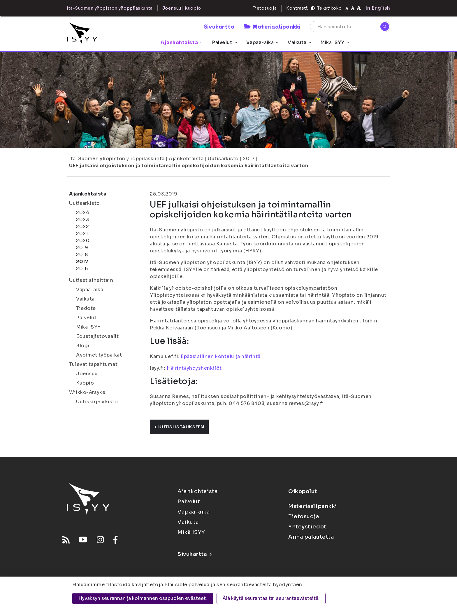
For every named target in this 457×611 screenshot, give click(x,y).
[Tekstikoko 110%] (352, 8)
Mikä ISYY (334, 42)
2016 (82, 269)
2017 (248, 159)
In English (377, 8)
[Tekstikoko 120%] (359, 8)
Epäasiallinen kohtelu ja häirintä (220, 356)
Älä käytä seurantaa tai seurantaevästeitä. (271, 598)
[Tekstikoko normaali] (347, 8)
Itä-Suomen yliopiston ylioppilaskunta (117, 159)
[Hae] (384, 26)
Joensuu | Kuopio (181, 8)
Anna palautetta (311, 537)
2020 (82, 241)
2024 (82, 213)
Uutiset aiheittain (91, 280)
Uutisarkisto (223, 159)
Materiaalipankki (272, 26)
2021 (82, 234)
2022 (82, 227)
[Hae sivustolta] (350, 26)
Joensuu (87, 374)
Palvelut (224, 42)
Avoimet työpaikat (99, 355)
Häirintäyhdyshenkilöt (194, 368)
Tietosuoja (265, 8)
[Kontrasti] (313, 8)
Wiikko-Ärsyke (87, 392)
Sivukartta (219, 26)
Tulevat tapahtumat (93, 364)
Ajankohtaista (182, 42)
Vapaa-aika (262, 42)
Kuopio (85, 383)
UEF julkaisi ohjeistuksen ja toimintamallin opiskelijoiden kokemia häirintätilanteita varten (188, 166)
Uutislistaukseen (179, 427)
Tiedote (86, 308)
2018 (82, 255)
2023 (82, 220)
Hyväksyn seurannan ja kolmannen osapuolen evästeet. (142, 598)
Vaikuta (299, 42)
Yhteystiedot (307, 526)
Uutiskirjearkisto (97, 402)
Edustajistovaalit (97, 336)
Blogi (82, 346)
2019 (82, 248)
